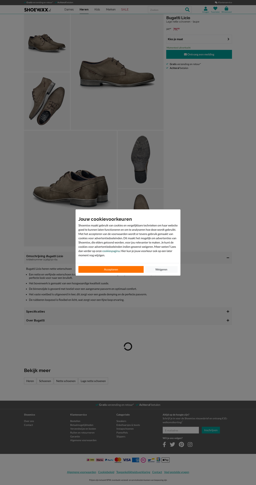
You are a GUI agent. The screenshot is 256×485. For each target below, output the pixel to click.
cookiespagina (111, 251)
